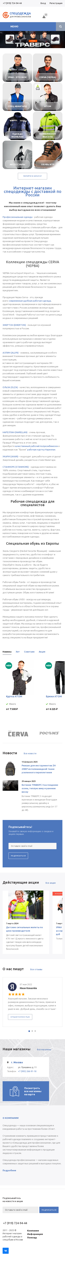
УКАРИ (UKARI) (10, 456)
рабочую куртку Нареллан (41, 449)
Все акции (51, 883)
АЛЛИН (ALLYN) (11, 352)
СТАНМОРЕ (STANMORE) (16, 467)
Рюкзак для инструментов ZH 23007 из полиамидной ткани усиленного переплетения (39, 769)
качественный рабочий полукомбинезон (36, 446)
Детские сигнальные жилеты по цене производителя (24, 929)
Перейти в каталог (32, 176)
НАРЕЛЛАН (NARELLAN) (15, 432)
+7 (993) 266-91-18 (27, 1071)
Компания (33, 1230)
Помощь (32, 1237)
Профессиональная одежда (17, 217)
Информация (35, 1234)
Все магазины (44, 1049)
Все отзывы (36, 969)
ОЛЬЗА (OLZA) (10, 387)
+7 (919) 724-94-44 (12, 3)
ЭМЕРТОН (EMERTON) (14, 325)
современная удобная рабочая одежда (30, 301)
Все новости (30, 753)
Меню (14, 26)
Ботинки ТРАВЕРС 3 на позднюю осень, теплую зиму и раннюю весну (40, 788)
